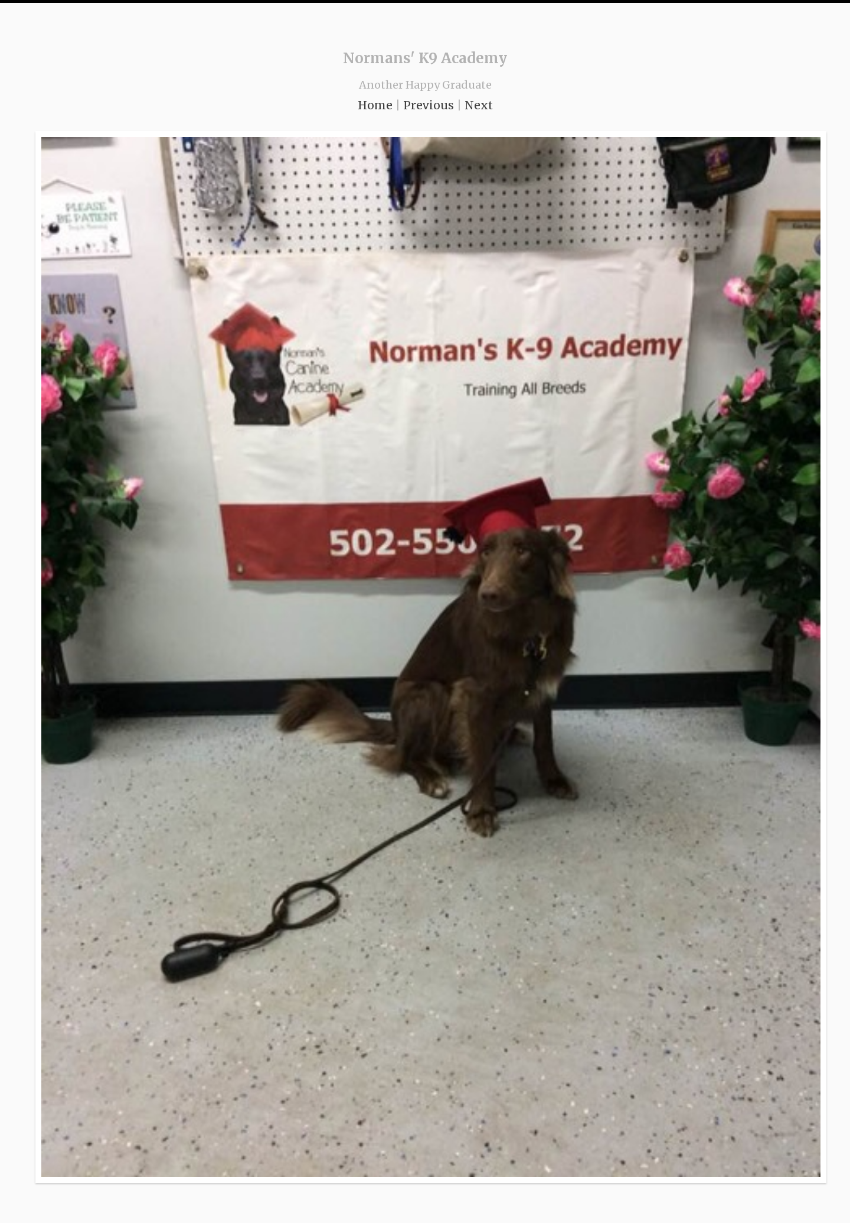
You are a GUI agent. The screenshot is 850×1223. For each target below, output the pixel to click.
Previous (428, 105)
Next (479, 105)
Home (375, 105)
